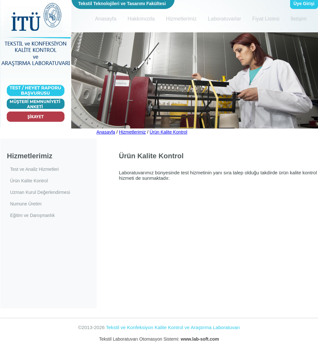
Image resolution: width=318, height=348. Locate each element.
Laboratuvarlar (224, 18)
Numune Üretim (26, 203)
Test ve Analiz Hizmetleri (34, 169)
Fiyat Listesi (265, 18)
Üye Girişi (304, 3)
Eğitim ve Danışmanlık (32, 215)
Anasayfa (105, 18)
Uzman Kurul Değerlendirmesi (40, 192)
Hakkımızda (141, 18)
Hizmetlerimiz (181, 18)
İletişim (299, 18)
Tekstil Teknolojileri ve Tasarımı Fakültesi (122, 3)
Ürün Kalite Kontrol (168, 132)
